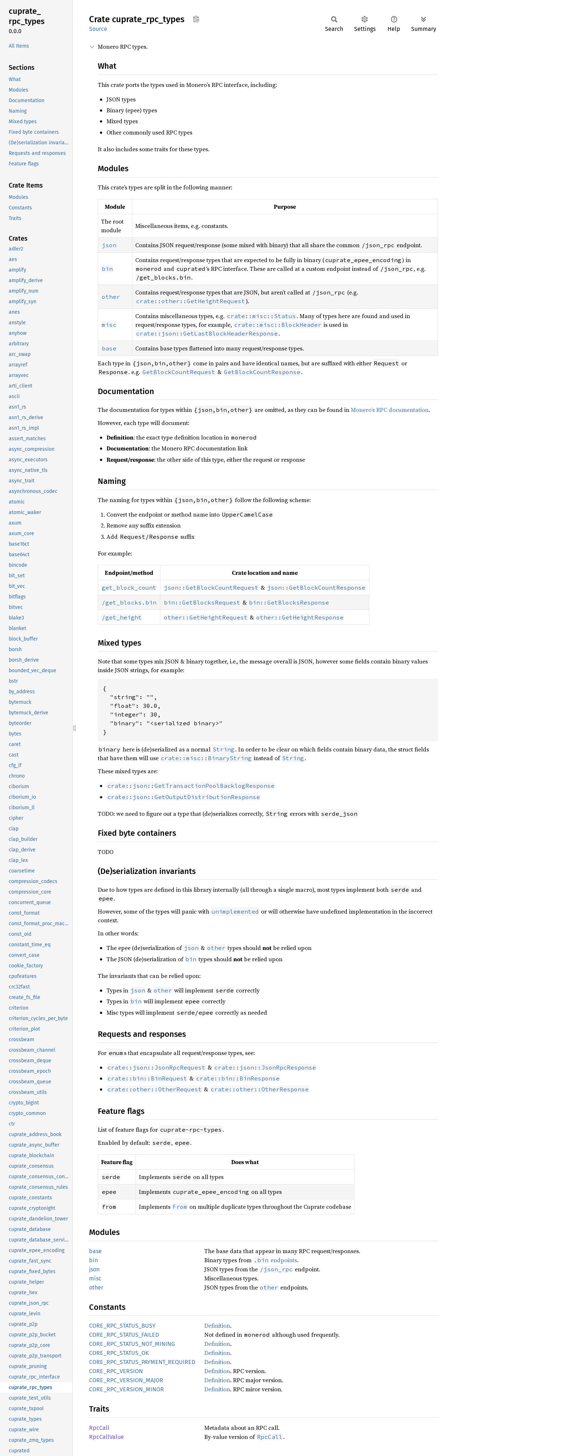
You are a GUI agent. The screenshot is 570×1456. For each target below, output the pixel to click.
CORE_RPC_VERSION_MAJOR (126, 1380)
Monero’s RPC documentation (390, 410)
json (94, 1269)
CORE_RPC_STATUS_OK (119, 1352)
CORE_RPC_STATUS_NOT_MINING (132, 1343)
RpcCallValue (106, 1436)
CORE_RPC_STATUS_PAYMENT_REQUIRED (142, 1362)
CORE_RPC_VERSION (116, 1371)
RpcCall (99, 1427)
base (95, 1251)
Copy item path (196, 19)
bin (93, 1260)
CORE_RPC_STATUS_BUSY (122, 1325)
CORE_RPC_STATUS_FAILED (124, 1334)
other (96, 1287)
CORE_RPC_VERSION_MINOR (126, 1389)
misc (95, 1278)
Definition (217, 1325)
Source (98, 28)
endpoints (275, 1260)
